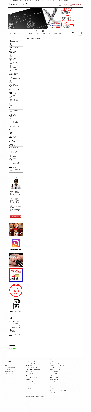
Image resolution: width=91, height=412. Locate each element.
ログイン (14, 330)
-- (30, 359)
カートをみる (8, 361)
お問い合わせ (62, 33)
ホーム (10, 33)
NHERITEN (17, 4)
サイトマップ (8, 369)
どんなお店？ (15, 317)
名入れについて (16, 325)
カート (55, 33)
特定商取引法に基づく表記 (11, 371)
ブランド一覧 (29, 33)
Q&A (6, 363)
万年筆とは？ (15, 321)
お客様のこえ (49, 33)
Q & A (23, 33)
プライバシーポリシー (10, 373)
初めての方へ (16, 33)
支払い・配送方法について (11, 367)
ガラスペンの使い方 (17, 334)
